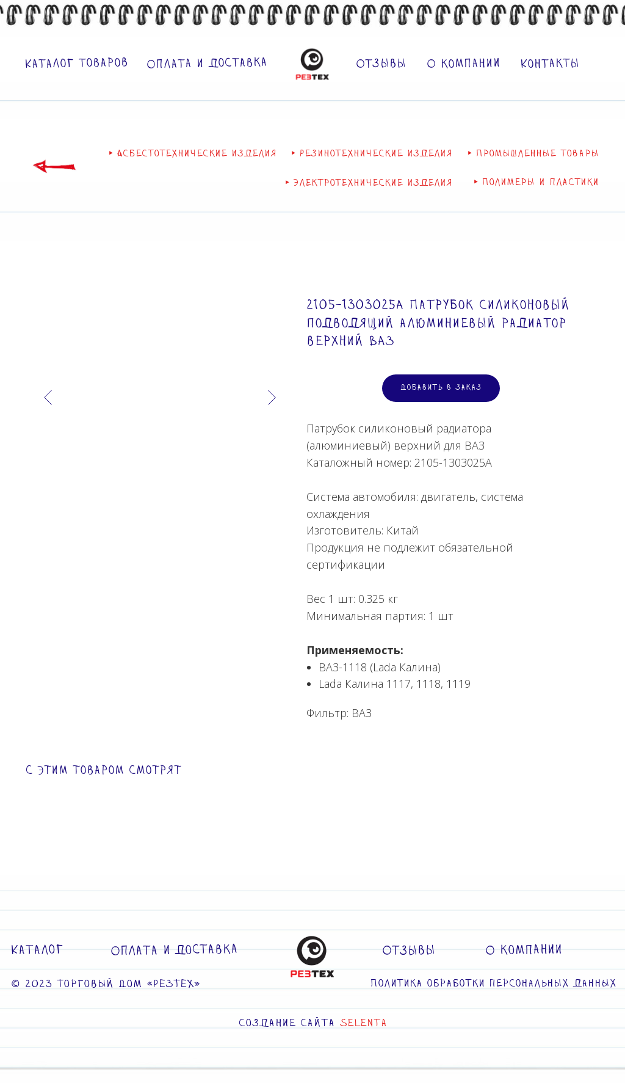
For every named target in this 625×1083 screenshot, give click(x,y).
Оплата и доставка (206, 63)
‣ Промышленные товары (533, 154)
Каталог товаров (76, 63)
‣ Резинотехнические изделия (371, 154)
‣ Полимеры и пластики (536, 183)
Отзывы (381, 64)
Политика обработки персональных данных (493, 984)
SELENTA (363, 1023)
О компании (463, 64)
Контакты (549, 64)
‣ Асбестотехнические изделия (192, 154)
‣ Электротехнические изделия (368, 183)
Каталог (36, 950)
